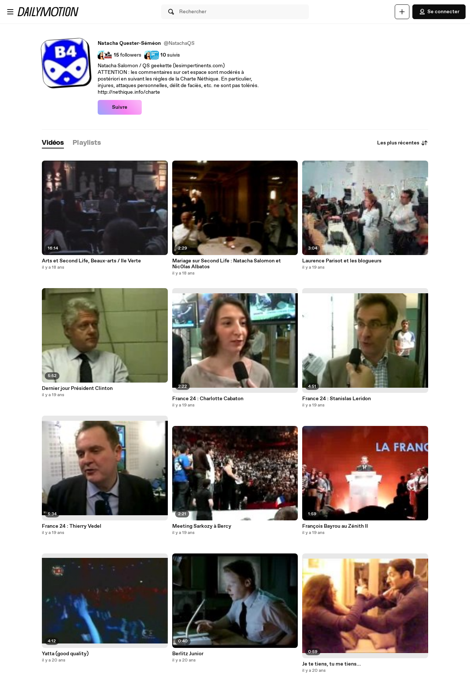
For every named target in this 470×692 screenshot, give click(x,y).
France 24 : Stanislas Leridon (336, 399)
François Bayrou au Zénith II (335, 526)
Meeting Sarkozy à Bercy (201, 526)
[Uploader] (402, 11)
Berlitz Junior (187, 654)
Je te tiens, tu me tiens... (331, 664)
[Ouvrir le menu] (10, 11)
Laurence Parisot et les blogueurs (342, 261)
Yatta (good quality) (65, 654)
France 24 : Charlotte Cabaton (207, 399)
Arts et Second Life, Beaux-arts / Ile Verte (91, 261)
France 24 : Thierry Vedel (71, 526)
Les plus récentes (402, 143)
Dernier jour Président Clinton (77, 388)
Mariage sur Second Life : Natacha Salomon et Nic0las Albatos (226, 264)
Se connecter (439, 11)
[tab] (53, 143)
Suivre (119, 107)
